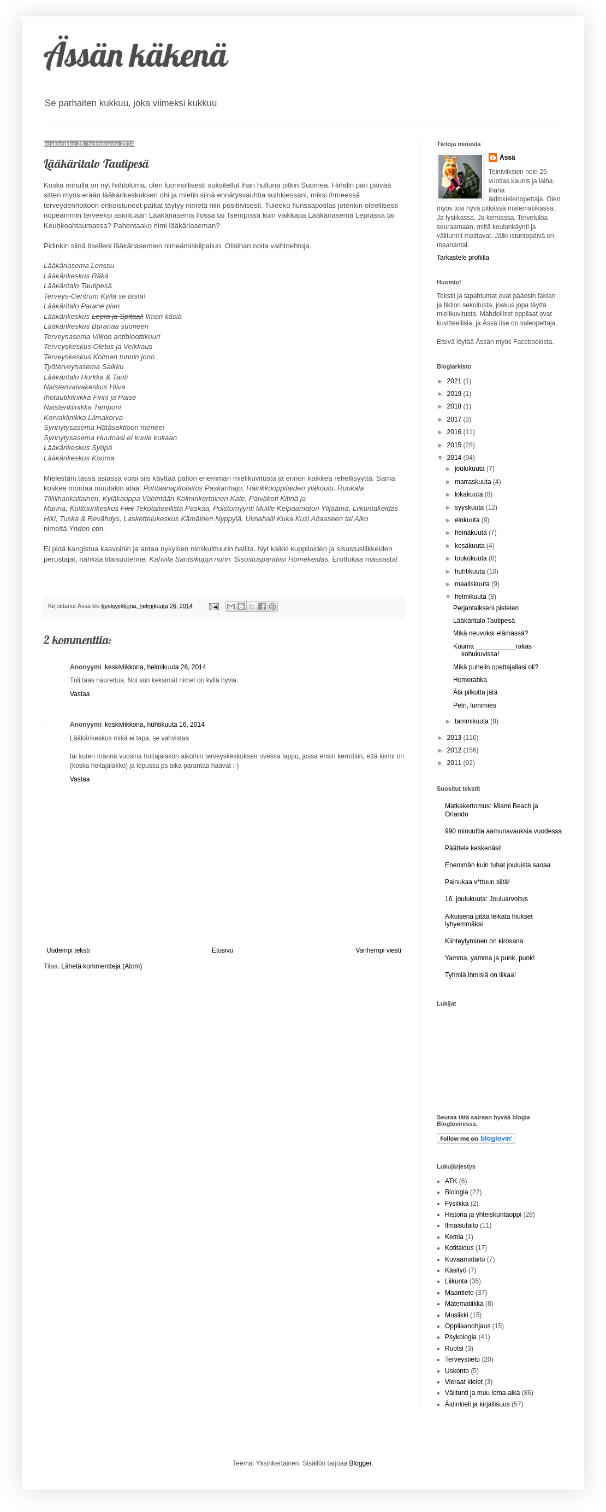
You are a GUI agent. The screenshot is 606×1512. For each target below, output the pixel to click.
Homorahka (470, 680)
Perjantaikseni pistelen (486, 608)
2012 (455, 750)
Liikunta (456, 1281)
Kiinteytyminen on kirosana (484, 941)
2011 (455, 763)
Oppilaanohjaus (467, 1326)
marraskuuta (474, 482)
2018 (455, 406)
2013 (455, 738)
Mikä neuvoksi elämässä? (490, 633)
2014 (455, 458)
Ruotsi (454, 1348)
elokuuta (468, 520)
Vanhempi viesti (378, 950)
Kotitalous (459, 1248)
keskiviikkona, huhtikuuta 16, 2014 (155, 724)
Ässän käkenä (136, 54)
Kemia (454, 1237)
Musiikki (456, 1315)
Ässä (507, 157)
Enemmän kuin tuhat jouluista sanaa (497, 865)
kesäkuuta (470, 546)
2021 (455, 381)
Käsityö (455, 1270)
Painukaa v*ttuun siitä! (477, 882)
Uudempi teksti (68, 950)
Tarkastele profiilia (463, 257)
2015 (455, 445)
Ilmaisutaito (461, 1225)
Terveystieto (462, 1359)
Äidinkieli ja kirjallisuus (477, 1404)
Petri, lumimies (474, 705)
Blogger (360, 1463)
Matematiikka (464, 1303)
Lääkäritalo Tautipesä (484, 620)
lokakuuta (470, 494)
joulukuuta (470, 468)
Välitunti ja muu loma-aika (482, 1393)
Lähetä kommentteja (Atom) (101, 966)
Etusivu (222, 950)
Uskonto (457, 1371)
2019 (455, 394)
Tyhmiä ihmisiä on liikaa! (480, 975)
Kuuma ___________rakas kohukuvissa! (492, 650)
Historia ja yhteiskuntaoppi (483, 1214)
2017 (455, 419)
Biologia (456, 1192)
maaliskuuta (473, 584)
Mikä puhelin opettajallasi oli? (495, 667)
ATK (451, 1181)
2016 (455, 432)
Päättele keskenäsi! (473, 848)
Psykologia (461, 1337)
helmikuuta (471, 596)
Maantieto (459, 1293)
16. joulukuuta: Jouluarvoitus (486, 899)
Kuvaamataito (465, 1259)
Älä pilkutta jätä (475, 692)
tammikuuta (472, 721)
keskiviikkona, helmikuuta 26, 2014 (155, 667)
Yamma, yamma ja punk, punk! (490, 958)
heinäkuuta (472, 532)
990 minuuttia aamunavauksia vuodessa (503, 831)
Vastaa (80, 694)
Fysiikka (456, 1203)
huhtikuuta (471, 571)
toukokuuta (472, 558)
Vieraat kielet (464, 1382)
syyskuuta (470, 507)
